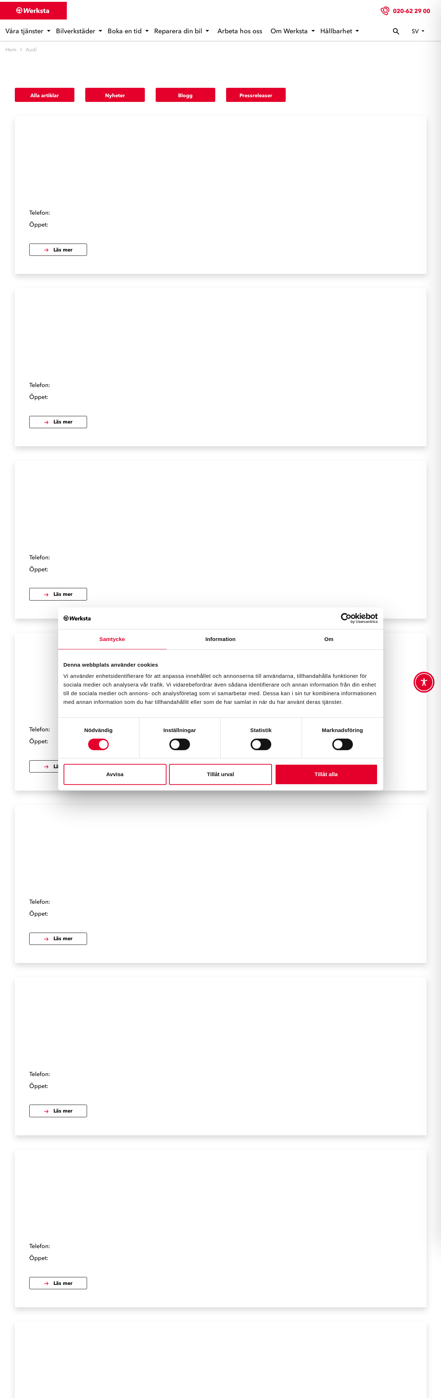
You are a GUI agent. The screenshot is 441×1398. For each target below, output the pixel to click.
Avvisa (115, 774)
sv (416, 31)
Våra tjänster (25, 31)
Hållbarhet (337, 31)
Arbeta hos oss (239, 31)
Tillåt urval (220, 774)
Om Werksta (290, 31)
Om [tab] (328, 639)
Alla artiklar (44, 96)
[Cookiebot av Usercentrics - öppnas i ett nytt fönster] (346, 618)
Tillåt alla (326, 774)
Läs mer (195, 184)
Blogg (185, 96)
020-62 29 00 (411, 11)
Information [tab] (221, 639)
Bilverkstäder (76, 31)
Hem (10, 50)
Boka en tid (125, 31)
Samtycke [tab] (112, 639)
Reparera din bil (179, 31)
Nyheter (115, 96)
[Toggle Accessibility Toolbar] (424, 682)
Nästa (233, 1199)
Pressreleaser (255, 96)
